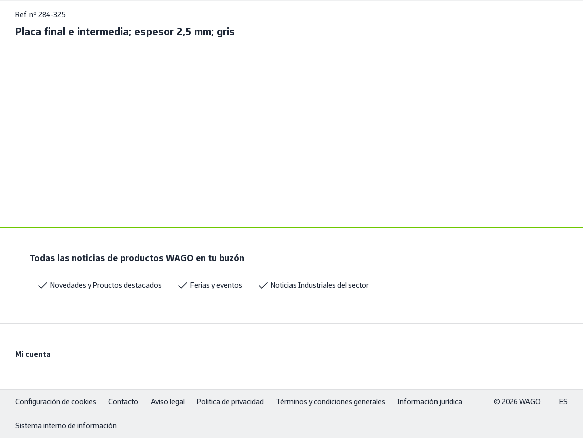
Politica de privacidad (230, 401)
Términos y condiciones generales (330, 401)
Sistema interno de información (66, 425)
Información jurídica (429, 401)
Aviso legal (168, 401)
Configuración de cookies (55, 401)
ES (563, 401)
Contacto (123, 401)
